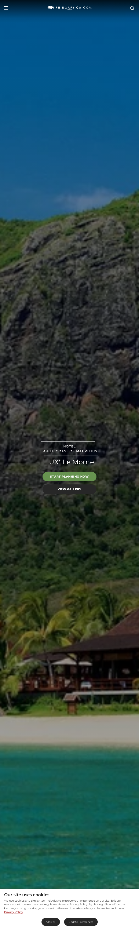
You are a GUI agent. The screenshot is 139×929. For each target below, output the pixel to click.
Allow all (51, 921)
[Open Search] (132, 8)
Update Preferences (80, 921)
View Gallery (69, 489)
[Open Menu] (6, 8)
